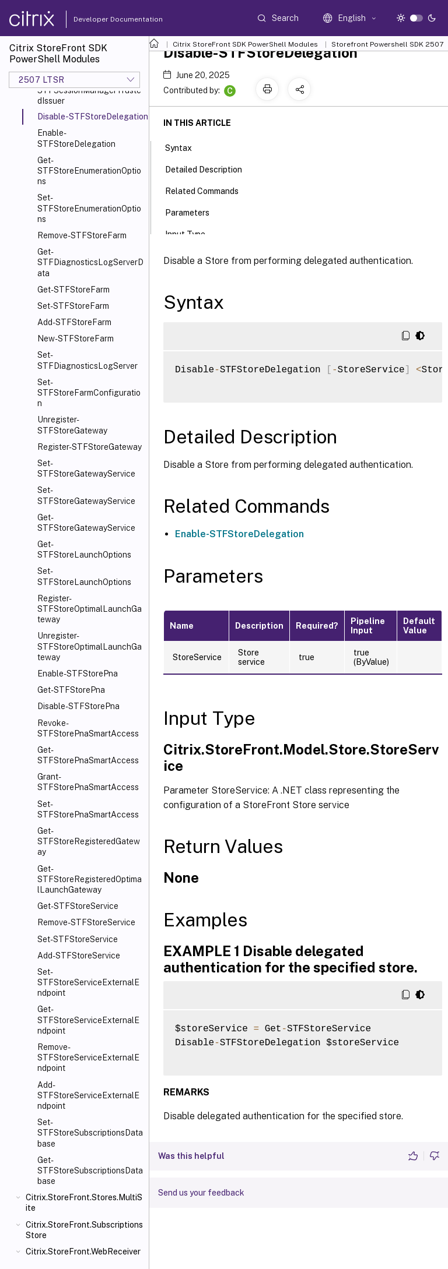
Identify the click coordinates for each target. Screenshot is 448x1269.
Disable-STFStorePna (78, 706)
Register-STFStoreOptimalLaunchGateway (89, 609)
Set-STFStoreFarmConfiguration (89, 393)
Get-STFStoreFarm (73, 289)
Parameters (193, 211)
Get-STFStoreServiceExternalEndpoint (88, 1019)
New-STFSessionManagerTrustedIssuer (89, 90)
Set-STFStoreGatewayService (86, 468)
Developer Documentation (100, 19)
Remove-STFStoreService (86, 922)
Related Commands (208, 190)
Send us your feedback (201, 1192)
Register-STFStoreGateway (89, 447)
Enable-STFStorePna (77, 673)
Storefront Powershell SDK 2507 (387, 44)
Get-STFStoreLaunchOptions (84, 549)
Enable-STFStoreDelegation (76, 138)
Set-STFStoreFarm (73, 306)
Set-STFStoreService (77, 939)
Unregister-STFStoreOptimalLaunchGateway (89, 646)
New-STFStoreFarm (75, 338)
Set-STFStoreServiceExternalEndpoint (88, 982)
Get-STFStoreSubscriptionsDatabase (90, 1170)
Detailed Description (210, 168)
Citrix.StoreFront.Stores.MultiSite (84, 1202)
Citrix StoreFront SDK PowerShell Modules (245, 44)
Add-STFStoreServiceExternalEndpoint (88, 1095)
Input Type (191, 233)
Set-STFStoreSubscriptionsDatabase (90, 1133)
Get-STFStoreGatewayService (86, 523)
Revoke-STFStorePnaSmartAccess (88, 728)
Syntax (185, 147)
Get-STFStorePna (71, 690)
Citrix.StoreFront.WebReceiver (83, 1251)
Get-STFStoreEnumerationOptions (89, 171)
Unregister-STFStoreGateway (72, 425)
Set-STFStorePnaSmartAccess (88, 809)
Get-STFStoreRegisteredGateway (88, 841)
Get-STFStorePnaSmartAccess (88, 755)
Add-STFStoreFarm (74, 322)
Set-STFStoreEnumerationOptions (89, 208)
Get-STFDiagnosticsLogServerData (90, 262)
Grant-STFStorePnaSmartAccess (88, 782)
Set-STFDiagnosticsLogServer (87, 360)
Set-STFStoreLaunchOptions (84, 576)
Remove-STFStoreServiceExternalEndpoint (88, 1057)
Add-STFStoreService (78, 955)
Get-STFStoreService (77, 906)
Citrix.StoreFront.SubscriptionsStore (84, 1230)
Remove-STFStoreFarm (82, 235)
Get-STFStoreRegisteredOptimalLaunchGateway (89, 879)
